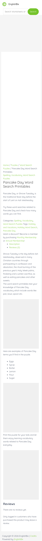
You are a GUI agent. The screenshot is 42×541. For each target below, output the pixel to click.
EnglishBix (14, 4)
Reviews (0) (14, 247)
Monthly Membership (26, 237)
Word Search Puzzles (13, 224)
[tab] (24, 244)
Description (14, 244)
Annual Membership (15, 240)
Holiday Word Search (27, 227)
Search (33, 11)
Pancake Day (9, 230)
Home (6, 165)
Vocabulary (16, 175)
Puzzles (14, 165)
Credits (33, 536)
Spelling (6, 175)
